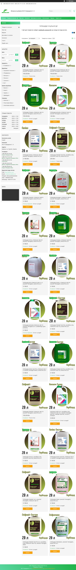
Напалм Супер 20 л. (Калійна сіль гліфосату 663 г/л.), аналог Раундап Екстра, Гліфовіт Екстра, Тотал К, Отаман (60, 413)
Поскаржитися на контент (37, 568)
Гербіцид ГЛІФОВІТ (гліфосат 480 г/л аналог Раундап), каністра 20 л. (33, 412)
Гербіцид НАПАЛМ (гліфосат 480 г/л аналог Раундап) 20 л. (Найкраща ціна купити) (34, 326)
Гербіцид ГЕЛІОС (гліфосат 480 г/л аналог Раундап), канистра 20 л (32, 155)
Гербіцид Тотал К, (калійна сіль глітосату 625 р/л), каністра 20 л (32, 457)
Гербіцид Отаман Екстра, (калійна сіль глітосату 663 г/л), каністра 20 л (61, 369)
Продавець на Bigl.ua (38, 567)
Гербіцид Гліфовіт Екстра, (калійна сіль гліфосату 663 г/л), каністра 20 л (62, 326)
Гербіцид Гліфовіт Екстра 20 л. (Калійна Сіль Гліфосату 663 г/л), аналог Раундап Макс (34, 543)
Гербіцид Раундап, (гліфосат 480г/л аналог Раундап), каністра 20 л (60, 198)
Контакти (27, 18)
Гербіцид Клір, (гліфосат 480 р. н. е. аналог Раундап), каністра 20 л (33, 283)
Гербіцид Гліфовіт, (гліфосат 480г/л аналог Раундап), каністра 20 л (33, 198)
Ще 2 (4, 83)
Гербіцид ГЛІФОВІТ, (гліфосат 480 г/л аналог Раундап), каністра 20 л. (33, 70)
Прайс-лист (59, 18)
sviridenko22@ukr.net (10, 174)
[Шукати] (70, 11)
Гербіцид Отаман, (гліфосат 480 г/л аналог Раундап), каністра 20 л (33, 113)
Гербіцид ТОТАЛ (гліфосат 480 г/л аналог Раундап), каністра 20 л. (59, 70)
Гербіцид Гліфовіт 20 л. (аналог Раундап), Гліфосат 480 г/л (32, 500)
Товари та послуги (11, 18)
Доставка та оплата (36, 18)
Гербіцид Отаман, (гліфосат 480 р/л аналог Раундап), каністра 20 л (60, 240)
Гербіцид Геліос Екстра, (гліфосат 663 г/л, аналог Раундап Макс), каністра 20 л (34, 369)
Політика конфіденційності (49, 568)
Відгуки (52, 18)
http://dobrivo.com (9, 172)
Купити (27, 79)
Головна (4, 18)
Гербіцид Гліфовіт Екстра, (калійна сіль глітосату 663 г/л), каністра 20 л (62, 155)
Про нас (21, 18)
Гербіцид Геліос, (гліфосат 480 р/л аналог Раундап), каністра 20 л (60, 283)
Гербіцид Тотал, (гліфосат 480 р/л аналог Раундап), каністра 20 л (32, 240)
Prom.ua (45, 565)
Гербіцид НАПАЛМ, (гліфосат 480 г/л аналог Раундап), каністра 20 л (60, 113)
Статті (3, 40)
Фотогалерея (46, 18)
